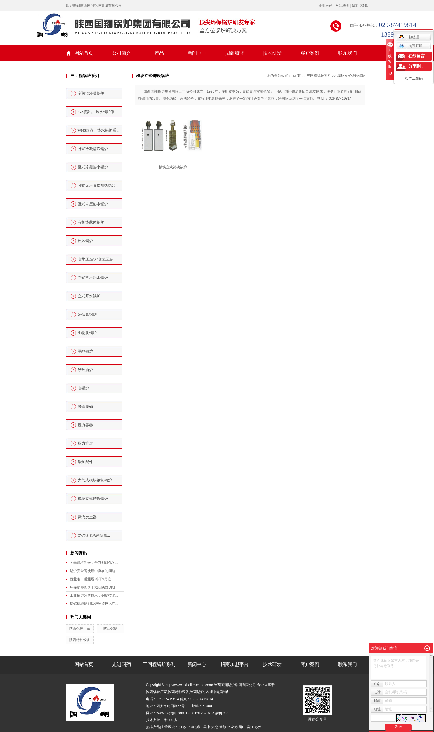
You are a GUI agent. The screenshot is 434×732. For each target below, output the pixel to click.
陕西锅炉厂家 (79, 628)
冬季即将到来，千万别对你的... (94, 563)
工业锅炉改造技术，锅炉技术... (94, 595)
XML (364, 6)
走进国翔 (121, 664)
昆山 (242, 727)
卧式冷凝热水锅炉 (93, 167)
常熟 (222, 727)
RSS (355, 6)
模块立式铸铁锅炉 (93, 498)
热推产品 (153, 727)
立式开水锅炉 (89, 296)
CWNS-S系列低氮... (94, 535)
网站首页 (83, 53)
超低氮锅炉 (87, 314)
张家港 (232, 727)
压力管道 (85, 443)
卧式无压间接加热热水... (98, 185)
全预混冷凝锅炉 (91, 93)
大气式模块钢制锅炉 (95, 480)
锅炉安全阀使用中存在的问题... (94, 571)
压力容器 (85, 425)
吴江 (250, 727)
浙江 (198, 727)
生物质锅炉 (87, 333)
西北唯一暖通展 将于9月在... (92, 579)
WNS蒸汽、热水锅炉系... (98, 130)
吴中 (206, 727)
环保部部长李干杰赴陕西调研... (94, 587)
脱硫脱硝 (85, 406)
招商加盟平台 (235, 664)
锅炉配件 (85, 462)
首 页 (297, 76)
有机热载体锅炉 (91, 222)
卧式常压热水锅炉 (93, 204)
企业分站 (326, 6)
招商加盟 (234, 53)
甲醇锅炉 (85, 351)
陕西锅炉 (110, 628)
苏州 (258, 727)
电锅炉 (83, 388)
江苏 (182, 727)
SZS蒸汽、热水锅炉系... (97, 112)
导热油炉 (85, 369)
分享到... (416, 66)
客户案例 (310, 53)
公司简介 (121, 53)
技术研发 (272, 53)
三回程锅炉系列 (319, 76)
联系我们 (347, 53)
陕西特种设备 (79, 640)
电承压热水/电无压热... (97, 259)
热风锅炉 (85, 241)
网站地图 (342, 6)
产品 (159, 53)
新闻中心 (197, 53)
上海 (190, 727)
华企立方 (171, 720)
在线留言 (416, 56)
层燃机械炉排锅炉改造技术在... (94, 604)
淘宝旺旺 (411, 46)
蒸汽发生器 (87, 517)
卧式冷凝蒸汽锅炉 (93, 148)
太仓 (214, 727)
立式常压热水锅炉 (93, 277)
